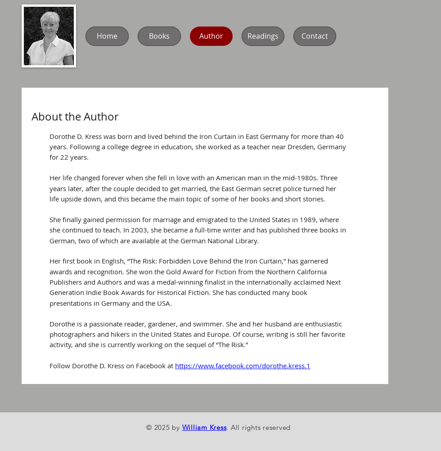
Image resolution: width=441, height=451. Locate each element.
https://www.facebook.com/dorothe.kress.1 (242, 365)
